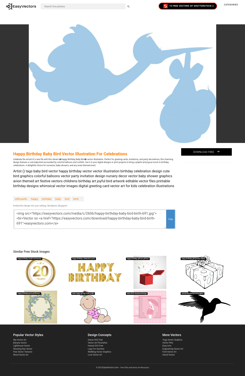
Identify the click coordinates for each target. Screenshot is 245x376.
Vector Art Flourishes (97, 343)
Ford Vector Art (169, 352)
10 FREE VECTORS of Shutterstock (188, 6)
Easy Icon (166, 346)
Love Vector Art (95, 355)
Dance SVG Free (95, 340)
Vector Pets (167, 343)
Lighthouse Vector (21, 346)
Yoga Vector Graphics (172, 340)
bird (67, 199)
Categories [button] (231, 4)
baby (58, 199)
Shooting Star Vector (22, 349)
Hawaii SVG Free (95, 346)
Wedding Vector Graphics (99, 352)
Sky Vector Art (19, 340)
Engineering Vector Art (172, 349)
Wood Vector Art (20, 355)
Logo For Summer (96, 349)
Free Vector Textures (22, 352)
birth (76, 199)
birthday (46, 199)
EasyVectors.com (110, 367)
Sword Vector (168, 355)
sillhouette (21, 199)
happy (34, 199)
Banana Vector (20, 343)
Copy (170, 219)
